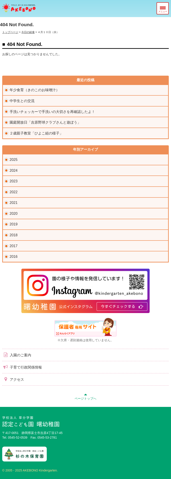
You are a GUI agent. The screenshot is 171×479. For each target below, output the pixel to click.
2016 (14, 256)
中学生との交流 (22, 101)
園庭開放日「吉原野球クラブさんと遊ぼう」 (45, 122)
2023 (14, 181)
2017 (14, 246)
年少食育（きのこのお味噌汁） (34, 90)
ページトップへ (85, 396)
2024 (14, 170)
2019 (14, 224)
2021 (14, 203)
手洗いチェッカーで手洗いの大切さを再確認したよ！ (52, 112)
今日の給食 (28, 32)
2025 (14, 160)
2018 (14, 235)
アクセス (13, 379)
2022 (14, 192)
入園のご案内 (16, 355)
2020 (14, 213)
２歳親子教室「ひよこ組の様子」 (36, 133)
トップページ (10, 32)
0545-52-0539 (17, 437)
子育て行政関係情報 (22, 367)
